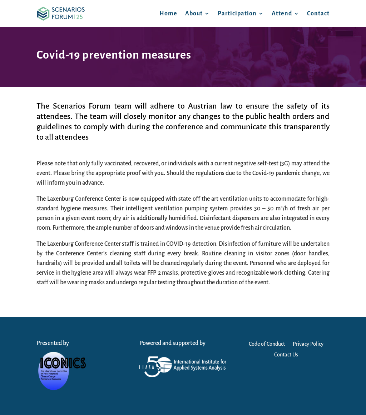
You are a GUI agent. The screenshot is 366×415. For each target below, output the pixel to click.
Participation (237, 13)
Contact (318, 13)
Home (168, 13)
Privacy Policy (308, 344)
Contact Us (286, 355)
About (194, 13)
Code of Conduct (267, 344)
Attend (282, 13)
